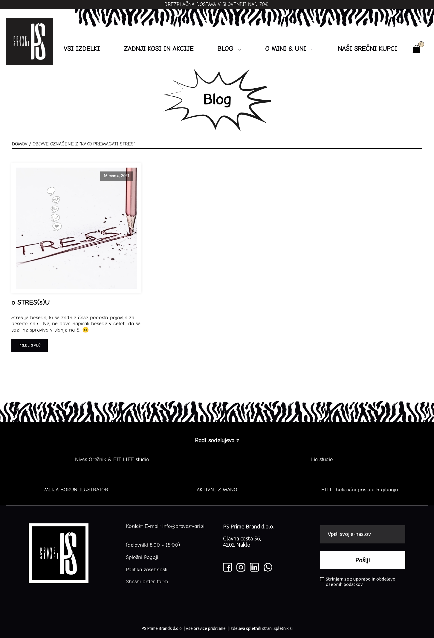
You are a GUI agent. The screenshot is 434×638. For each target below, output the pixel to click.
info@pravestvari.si (183, 526)
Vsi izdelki (82, 49)
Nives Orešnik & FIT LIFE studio (112, 460)
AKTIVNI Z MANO (217, 490)
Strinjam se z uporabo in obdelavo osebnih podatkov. (357, 581)
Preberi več (30, 345)
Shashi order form (147, 582)
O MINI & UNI (289, 49)
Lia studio (322, 460)
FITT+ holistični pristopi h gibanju (358, 490)
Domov (19, 144)
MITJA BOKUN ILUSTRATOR (76, 490)
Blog (229, 49)
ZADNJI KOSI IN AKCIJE (158, 49)
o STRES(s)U (30, 302)
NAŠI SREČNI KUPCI (367, 49)
